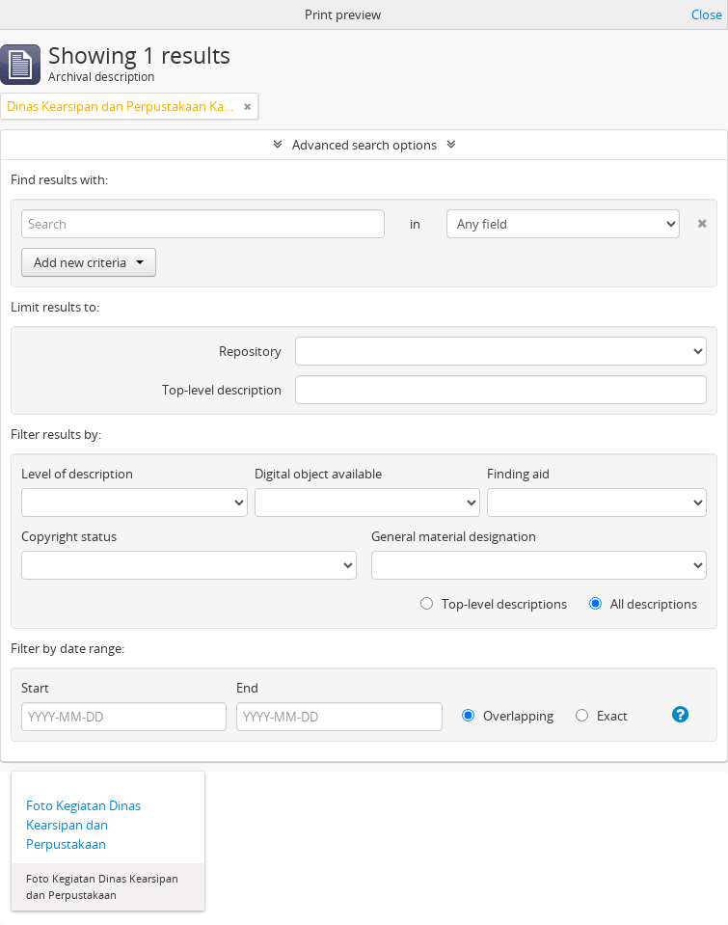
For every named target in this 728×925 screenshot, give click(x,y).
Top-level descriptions (493, 603)
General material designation (453, 536)
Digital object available (318, 473)
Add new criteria (89, 262)
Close (706, 14)
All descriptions (643, 603)
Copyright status (69, 536)
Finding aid (518, 473)
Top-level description (222, 389)
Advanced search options (364, 144)
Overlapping (507, 715)
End (247, 687)
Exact (602, 715)
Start (35, 687)
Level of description (77, 473)
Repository (250, 351)
